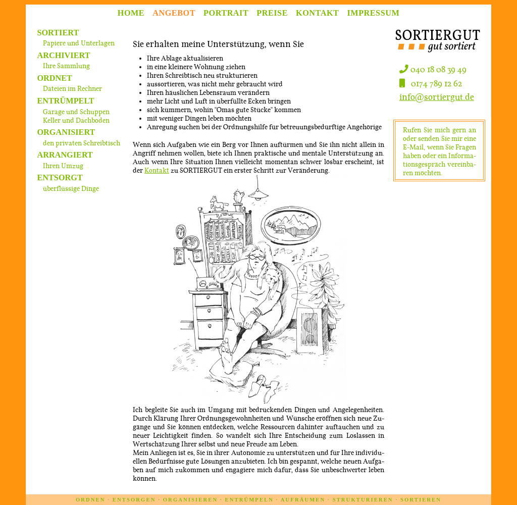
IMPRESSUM (373, 12)
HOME (131, 12)
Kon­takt (156, 170)
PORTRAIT (225, 12)
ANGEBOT (173, 12)
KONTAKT (317, 12)
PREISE (272, 12)
